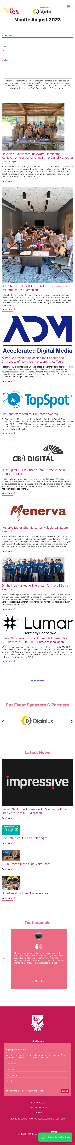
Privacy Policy (27, 1091)
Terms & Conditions (38, 1108)
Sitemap (37, 1113)
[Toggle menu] (68, 6)
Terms (40, 1091)
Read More (7, 181)
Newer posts (37, 680)
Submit (65, 1091)
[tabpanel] (37, 721)
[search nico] (14, 47)
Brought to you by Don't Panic (33, 1134)
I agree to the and (24, 1091)
